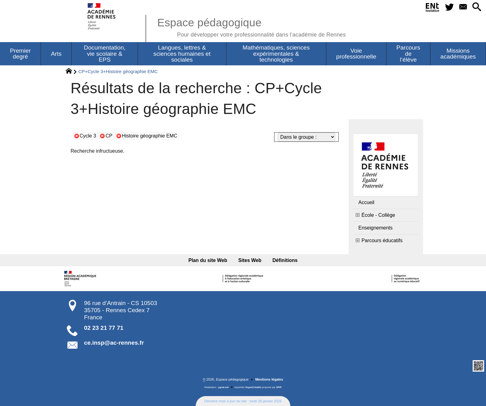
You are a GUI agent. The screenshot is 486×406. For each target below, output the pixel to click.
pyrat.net (223, 387)
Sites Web (249, 260)
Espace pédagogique (251, 26)
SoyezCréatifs (253, 387)
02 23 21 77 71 (103, 328)
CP (108, 135)
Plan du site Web (208, 260)
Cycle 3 (88, 135)
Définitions (285, 260)
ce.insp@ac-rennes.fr (114, 342)
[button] (477, 7)
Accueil (367, 202)
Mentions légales (269, 379)
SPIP (279, 387)
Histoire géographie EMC (149, 135)
